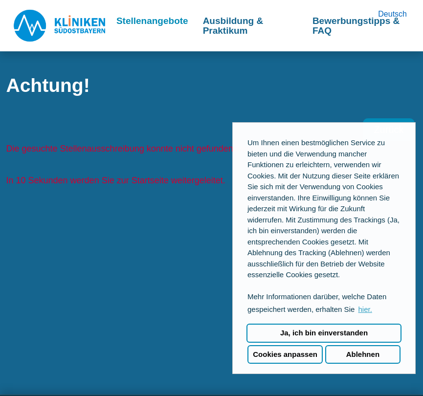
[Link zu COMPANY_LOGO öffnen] (59, 25)
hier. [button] (365, 309)
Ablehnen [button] (362, 354)
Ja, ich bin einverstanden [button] (324, 333)
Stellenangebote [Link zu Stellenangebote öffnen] (152, 21)
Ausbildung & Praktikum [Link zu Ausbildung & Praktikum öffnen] (233, 26)
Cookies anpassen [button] (285, 354)
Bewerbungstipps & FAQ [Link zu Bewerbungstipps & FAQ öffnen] (356, 26)
